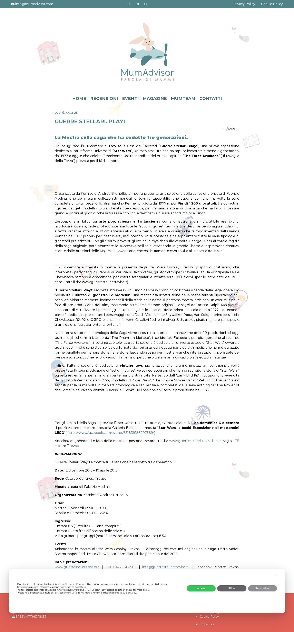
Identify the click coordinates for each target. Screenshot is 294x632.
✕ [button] (276, 574)
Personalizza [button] (262, 588)
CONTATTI (210, 98)
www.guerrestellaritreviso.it (192, 441)
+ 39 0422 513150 (118, 567)
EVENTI (130, 98)
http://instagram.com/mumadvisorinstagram (137, 4)
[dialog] (147, 591)
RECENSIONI (104, 98)
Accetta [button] (201, 588)
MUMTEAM (183, 98)
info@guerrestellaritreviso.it (165, 567)
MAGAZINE (155, 98)
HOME (79, 98)
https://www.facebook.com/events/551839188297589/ (110, 433)
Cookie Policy (272, 4)
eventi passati (66, 112)
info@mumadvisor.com (32, 4)
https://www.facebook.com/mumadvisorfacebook (129, 4)
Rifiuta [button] (231, 588)
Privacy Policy (244, 4)
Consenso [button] (207, 624)
